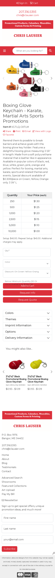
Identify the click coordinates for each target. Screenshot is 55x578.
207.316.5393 (27, 12)
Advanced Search (12, 477)
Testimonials (9, 467)
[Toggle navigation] (4, 51)
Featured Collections (14, 486)
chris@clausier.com (27, 15)
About (5, 459)
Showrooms (9, 481)
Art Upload (8, 490)
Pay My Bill (8, 494)
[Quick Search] (29, 50)
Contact (6, 471)
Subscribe (9, 548)
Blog (4, 463)
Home (5, 455)
